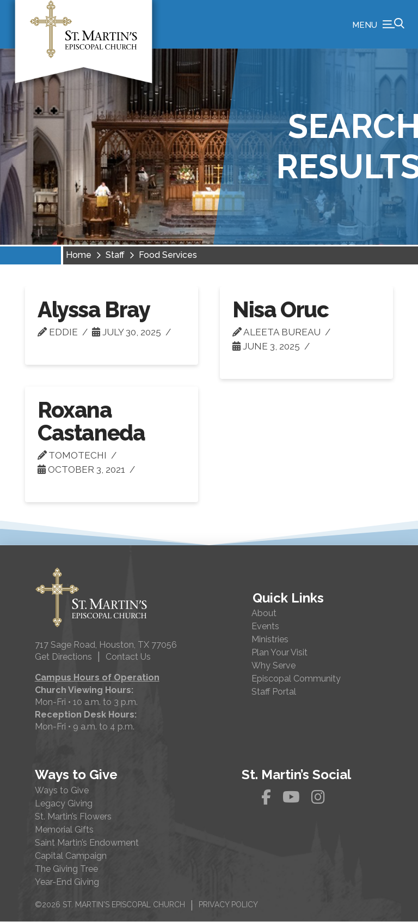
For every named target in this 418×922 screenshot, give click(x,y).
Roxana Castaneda (91, 421)
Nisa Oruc (280, 310)
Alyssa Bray (94, 310)
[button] (378, 24)
